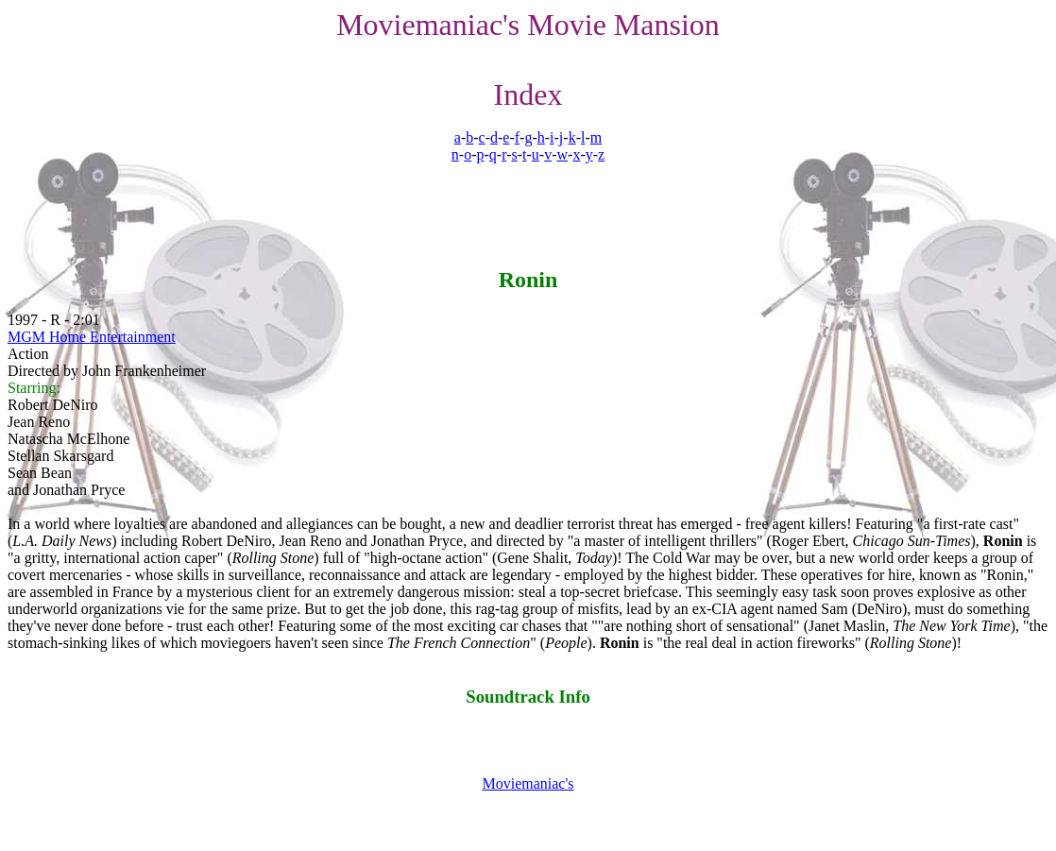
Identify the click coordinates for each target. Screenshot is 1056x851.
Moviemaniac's (527, 783)
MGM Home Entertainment (92, 337)
